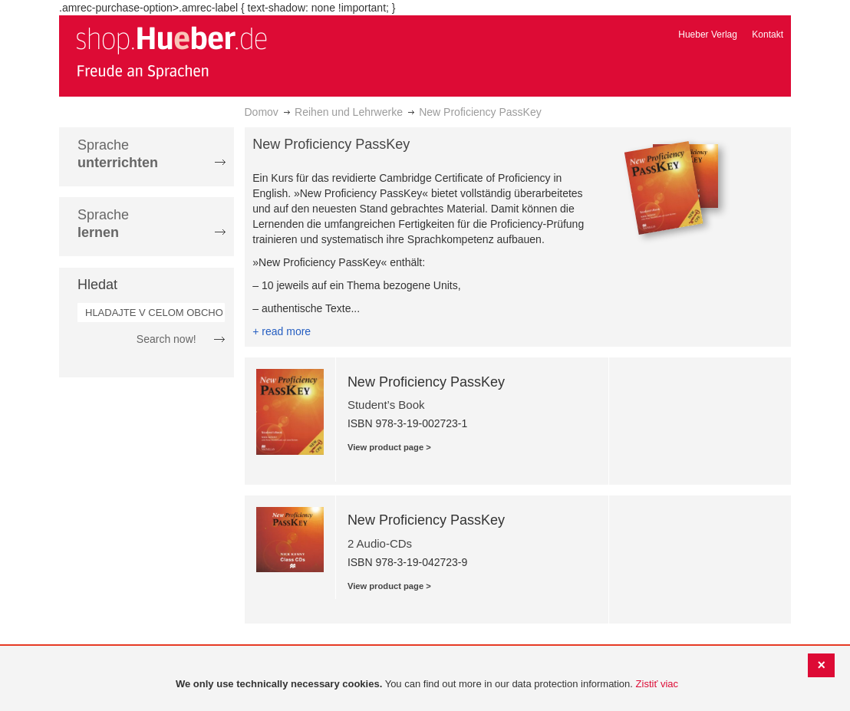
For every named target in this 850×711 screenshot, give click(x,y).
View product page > (389, 447)
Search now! (166, 339)
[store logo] (171, 52)
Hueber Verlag (707, 34)
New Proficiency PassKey (426, 382)
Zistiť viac (657, 684)
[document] (427, 684)
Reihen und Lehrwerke (349, 112)
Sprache (117, 153)
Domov (261, 112)
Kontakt (767, 34)
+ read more (281, 331)
